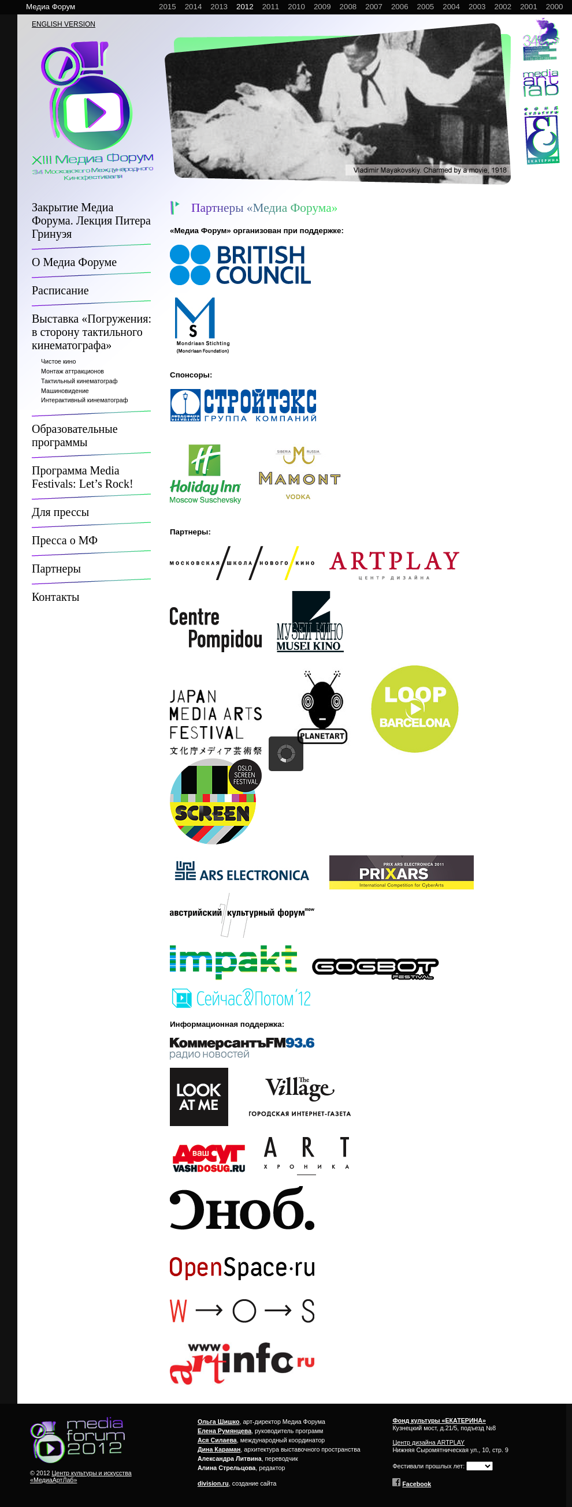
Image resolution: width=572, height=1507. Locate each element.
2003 (477, 6)
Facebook (416, 1483)
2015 (167, 6)
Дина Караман (219, 1449)
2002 (503, 6)
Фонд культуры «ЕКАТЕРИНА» (439, 1420)
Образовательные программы (75, 435)
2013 (219, 6)
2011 (271, 6)
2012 (245, 6)
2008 (348, 6)
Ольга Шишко (219, 1421)
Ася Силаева (217, 1440)
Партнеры (56, 568)
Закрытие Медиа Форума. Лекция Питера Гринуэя (91, 220)
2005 (425, 6)
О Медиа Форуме (74, 262)
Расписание (60, 290)
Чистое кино (58, 361)
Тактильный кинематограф (79, 380)
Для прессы (60, 512)
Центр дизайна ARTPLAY (428, 1442)
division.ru (213, 1483)
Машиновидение (65, 390)
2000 (554, 6)
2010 (296, 6)
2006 (399, 6)
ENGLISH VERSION (63, 24)
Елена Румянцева (224, 1430)
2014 (193, 6)
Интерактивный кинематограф (84, 400)
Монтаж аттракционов (72, 371)
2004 (451, 6)
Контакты (56, 596)
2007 (373, 6)
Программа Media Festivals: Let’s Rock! (82, 477)
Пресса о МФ (65, 540)
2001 (528, 6)
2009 (322, 6)
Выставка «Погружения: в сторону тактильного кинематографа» (91, 331)
